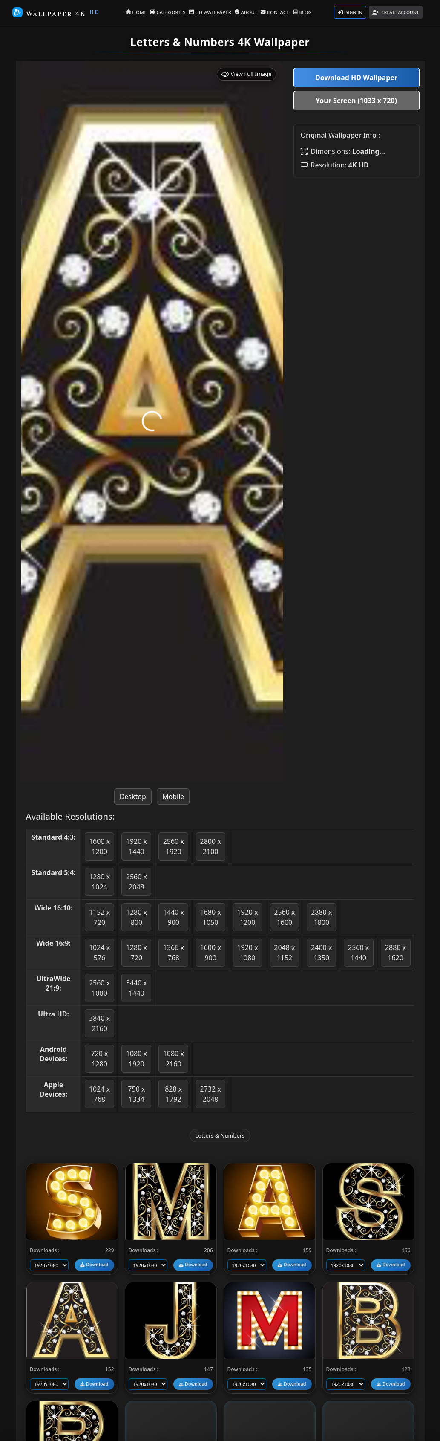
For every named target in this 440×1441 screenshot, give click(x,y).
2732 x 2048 (210, 1094)
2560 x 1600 (284, 917)
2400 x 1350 (321, 952)
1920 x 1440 (136, 846)
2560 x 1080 (99, 988)
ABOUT (245, 12)
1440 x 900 (173, 917)
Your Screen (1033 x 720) (356, 100)
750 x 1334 (136, 1094)
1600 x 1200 (99, 846)
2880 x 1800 (321, 917)
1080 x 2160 (173, 1058)
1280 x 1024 (99, 882)
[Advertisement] (356, 237)
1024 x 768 (99, 1094)
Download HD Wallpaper (356, 77)
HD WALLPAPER (210, 12)
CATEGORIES (170, 12)
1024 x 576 (99, 952)
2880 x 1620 (395, 952)
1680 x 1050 (210, 917)
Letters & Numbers (219, 1135)
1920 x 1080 (247, 952)
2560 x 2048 (136, 882)
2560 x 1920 (173, 846)
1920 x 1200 (247, 917)
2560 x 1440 (358, 952)
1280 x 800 (136, 917)
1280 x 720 (136, 952)
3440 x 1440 (136, 988)
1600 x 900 (210, 952)
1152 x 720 (99, 917)
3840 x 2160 (99, 1023)
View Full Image (246, 74)
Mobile (173, 796)
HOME (139, 12)
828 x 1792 (173, 1094)
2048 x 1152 (284, 952)
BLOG (299, 12)
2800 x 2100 (210, 846)
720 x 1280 (99, 1058)
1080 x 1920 (136, 1058)
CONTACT (273, 12)
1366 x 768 (173, 952)
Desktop (133, 796)
